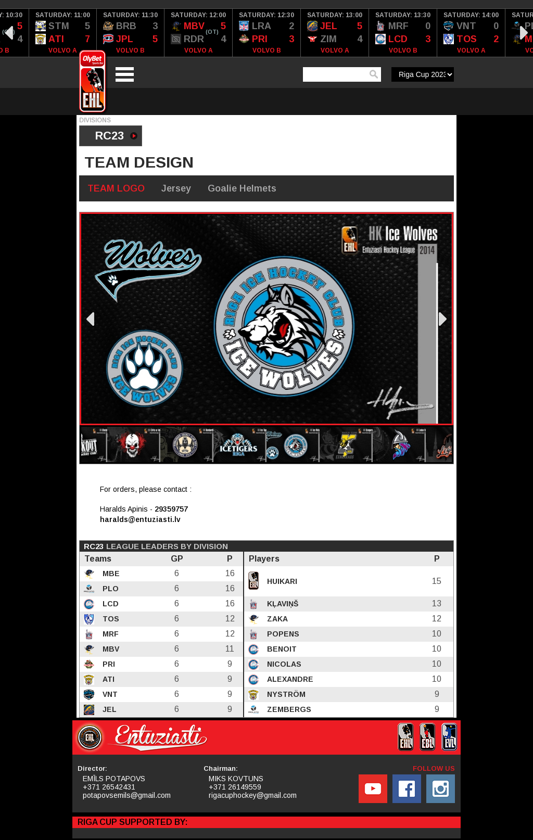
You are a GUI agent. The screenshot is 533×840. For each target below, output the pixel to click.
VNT (109, 694)
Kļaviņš (281, 604)
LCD (109, 604)
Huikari (281, 581)
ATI (107, 679)
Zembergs (288, 709)
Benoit (281, 649)
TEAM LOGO (116, 188)
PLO (109, 588)
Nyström (285, 694)
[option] (63, 32)
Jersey (176, 188)
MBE (110, 573)
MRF (109, 634)
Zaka (276, 619)
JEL (108, 709)
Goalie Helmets (242, 188)
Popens (282, 634)
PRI (107, 664)
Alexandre (289, 679)
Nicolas (283, 664)
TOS (109, 619)
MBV (109, 649)
